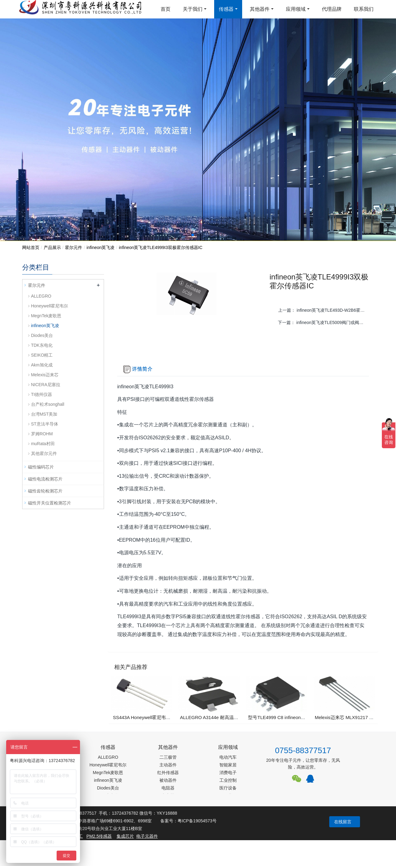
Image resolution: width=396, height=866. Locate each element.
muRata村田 (43, 443)
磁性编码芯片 (41, 467)
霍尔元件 (73, 247)
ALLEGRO (41, 296)
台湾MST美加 (44, 414)
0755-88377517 (303, 750)
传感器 (226, 9)
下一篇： (324, 322)
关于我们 (192, 9)
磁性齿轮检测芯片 (45, 490)
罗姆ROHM (42, 433)
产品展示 (52, 247)
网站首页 (30, 247)
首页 (165, 9)
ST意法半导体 (44, 423)
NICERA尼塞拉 (45, 384)
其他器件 (260, 9)
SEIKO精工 (42, 355)
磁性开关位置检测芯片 (49, 502)
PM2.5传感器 (99, 836)
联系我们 (364, 9)
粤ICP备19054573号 (197, 820)
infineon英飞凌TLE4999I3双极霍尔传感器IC (160, 247)
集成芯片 (125, 836)
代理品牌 (332, 9)
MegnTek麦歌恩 (46, 315)
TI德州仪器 (41, 394)
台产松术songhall (47, 404)
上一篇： (324, 310)
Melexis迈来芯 (44, 374)
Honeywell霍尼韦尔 (49, 305)
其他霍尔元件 (44, 453)
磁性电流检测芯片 (45, 478)
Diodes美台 (42, 335)
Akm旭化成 (42, 364)
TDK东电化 (42, 345)
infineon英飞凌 (100, 247)
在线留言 (342, 821)
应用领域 (296, 9)
